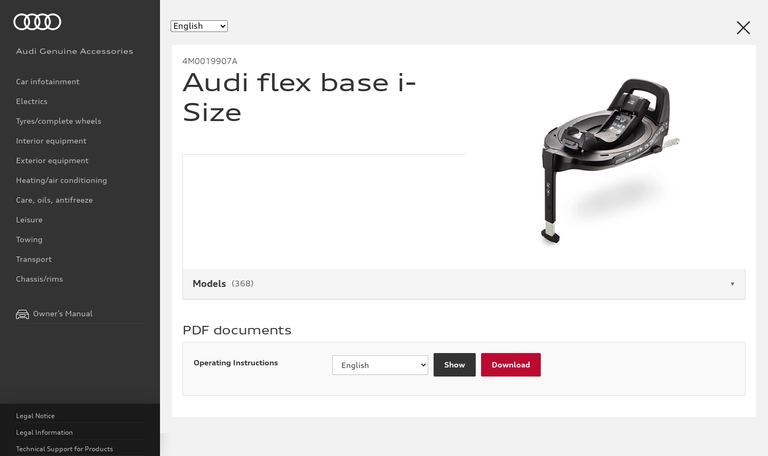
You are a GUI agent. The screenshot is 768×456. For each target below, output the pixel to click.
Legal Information (44, 432)
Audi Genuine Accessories (74, 50)
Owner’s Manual (54, 314)
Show (454, 365)
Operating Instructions (234, 362)
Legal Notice (35, 416)
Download (508, 365)
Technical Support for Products (64, 449)
